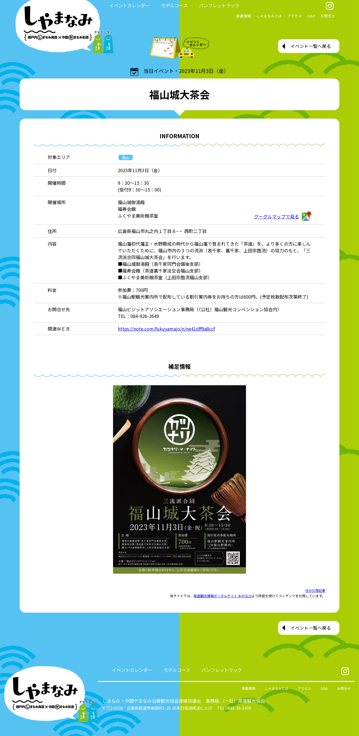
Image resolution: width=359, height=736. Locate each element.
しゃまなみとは (269, 16)
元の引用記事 (315, 590)
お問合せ (328, 16)
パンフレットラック (219, 5)
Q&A (311, 16)
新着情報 (243, 16)
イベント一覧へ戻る (311, 46)
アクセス (294, 16)
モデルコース (174, 5)
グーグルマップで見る (282, 216)
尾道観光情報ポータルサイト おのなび (223, 595)
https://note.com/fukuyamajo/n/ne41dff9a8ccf (166, 328)
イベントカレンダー (129, 5)
